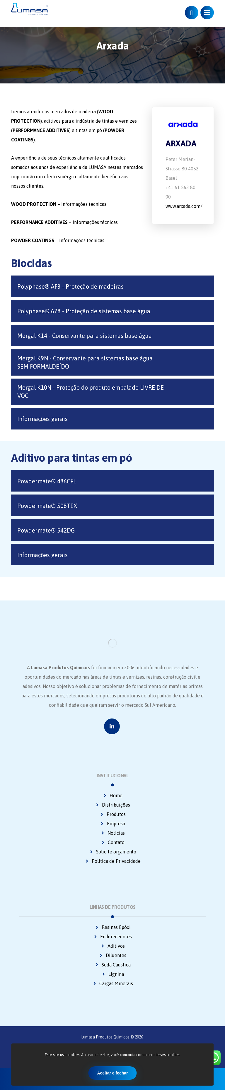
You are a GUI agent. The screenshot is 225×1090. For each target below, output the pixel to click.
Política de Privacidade (113, 861)
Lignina (112, 974)
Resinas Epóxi (113, 927)
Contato (113, 842)
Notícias (112, 833)
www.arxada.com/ (184, 206)
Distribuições (112, 804)
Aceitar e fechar (112, 1073)
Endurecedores (112, 936)
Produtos (113, 814)
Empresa (112, 823)
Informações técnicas (83, 204)
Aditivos (112, 946)
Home (112, 795)
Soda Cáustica (113, 964)
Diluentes (112, 955)
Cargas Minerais (112, 983)
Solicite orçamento (112, 851)
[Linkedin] (112, 726)
